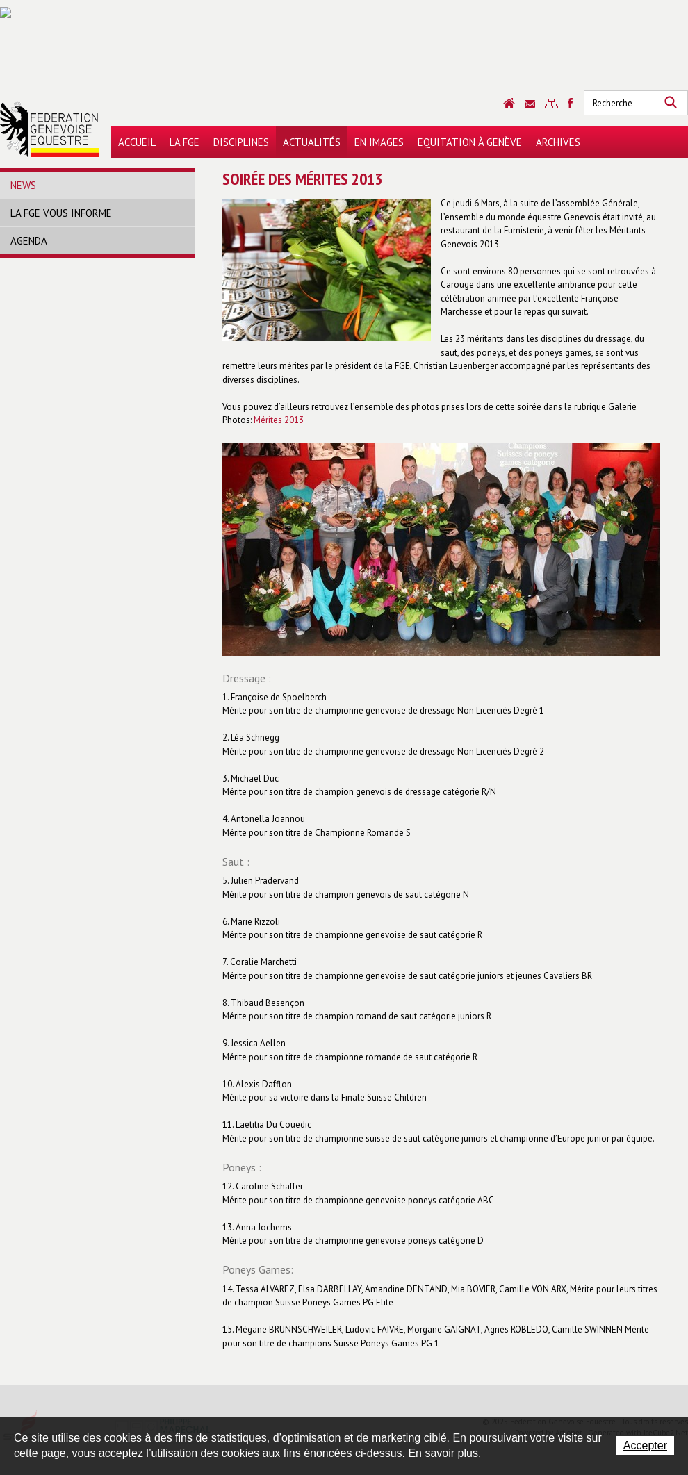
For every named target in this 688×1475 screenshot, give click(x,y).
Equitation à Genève (470, 142)
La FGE (184, 142)
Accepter (645, 1445)
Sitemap (551, 103)
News (23, 185)
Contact (530, 104)
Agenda (28, 240)
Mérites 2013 (279, 420)
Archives (558, 142)
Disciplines (241, 142)
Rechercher (670, 103)
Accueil (137, 142)
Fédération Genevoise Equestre (49, 129)
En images (379, 142)
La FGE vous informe (61, 213)
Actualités (312, 142)
